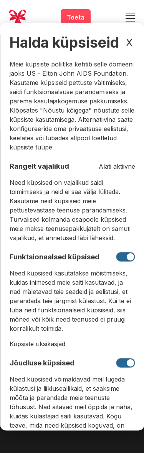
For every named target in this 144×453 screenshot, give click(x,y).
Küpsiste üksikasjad (37, 344)
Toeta (75, 17)
